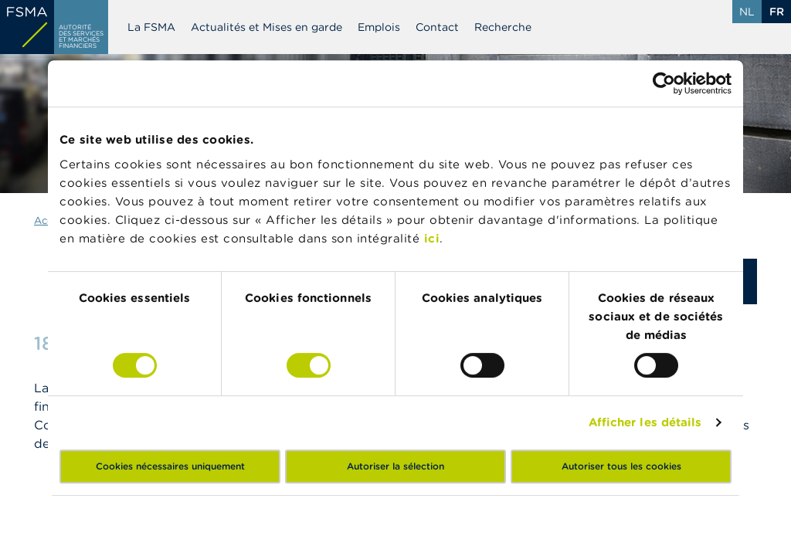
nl (747, 12)
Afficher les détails (645, 422)
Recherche (502, 27)
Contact (437, 27)
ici (432, 238)
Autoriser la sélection (395, 466)
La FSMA (151, 27)
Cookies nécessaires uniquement (170, 466)
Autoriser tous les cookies (621, 466)
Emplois (379, 27)
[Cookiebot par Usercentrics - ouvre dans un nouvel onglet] (664, 83)
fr (776, 12)
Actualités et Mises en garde (266, 27)
